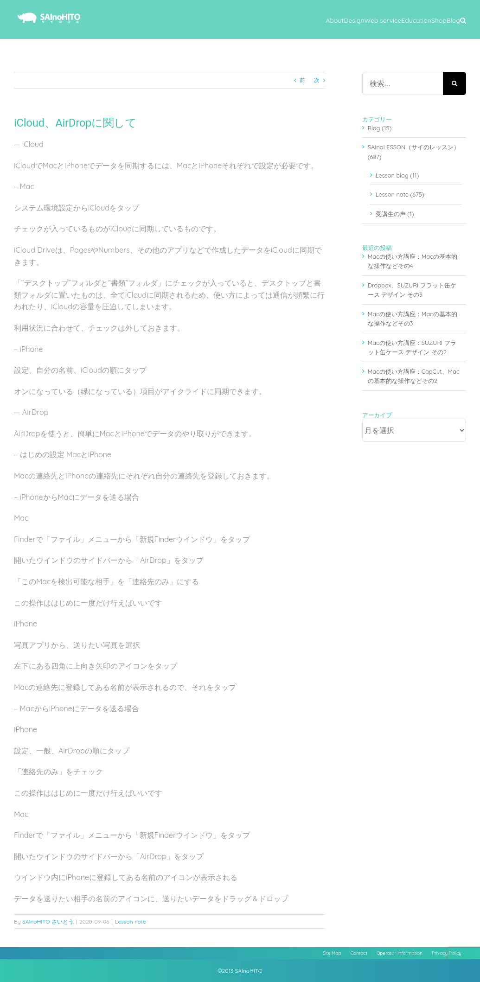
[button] (463, 19)
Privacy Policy (446, 953)
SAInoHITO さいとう (48, 921)
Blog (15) (380, 128)
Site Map (332, 953)
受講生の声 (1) (395, 213)
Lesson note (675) (400, 194)
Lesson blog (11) (397, 175)
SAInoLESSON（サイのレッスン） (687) (414, 151)
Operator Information (399, 953)
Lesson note (130, 921)
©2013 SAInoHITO (240, 970)
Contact (359, 953)
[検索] (454, 83)
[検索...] (402, 83)
